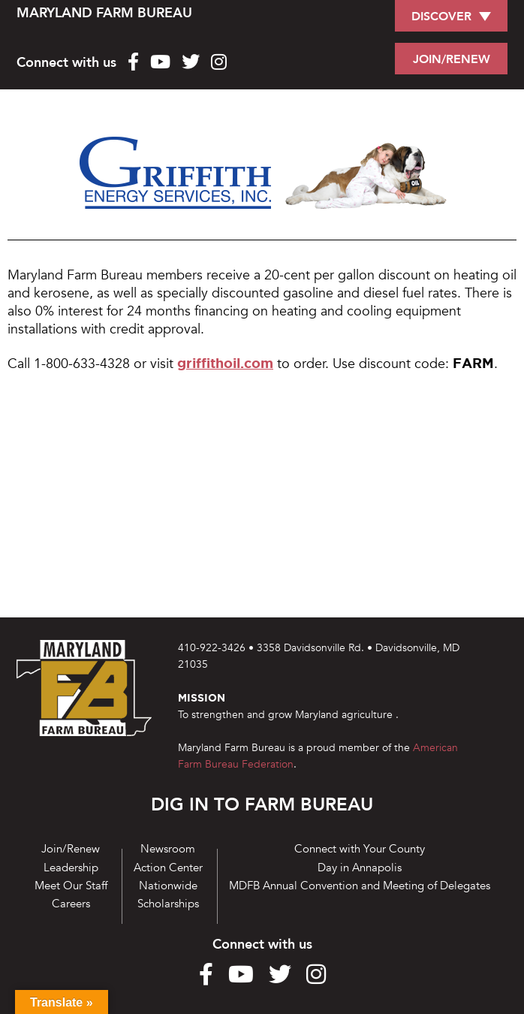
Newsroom (167, 848)
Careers (71, 903)
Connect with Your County (359, 848)
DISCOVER (441, 16)
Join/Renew (70, 848)
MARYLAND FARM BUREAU (104, 13)
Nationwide (168, 885)
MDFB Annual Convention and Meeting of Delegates (359, 885)
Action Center (168, 867)
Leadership (71, 867)
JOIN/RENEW (451, 59)
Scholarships (168, 903)
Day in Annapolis (360, 867)
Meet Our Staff (71, 885)
